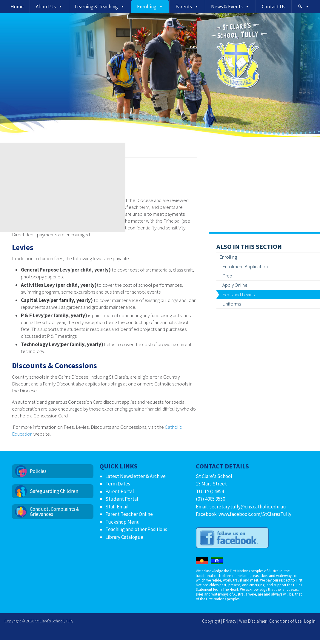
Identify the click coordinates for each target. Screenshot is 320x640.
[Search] (304, 6)
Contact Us (273, 6)
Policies (38, 471)
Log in (310, 621)
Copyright (211, 621)
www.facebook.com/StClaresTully (255, 514)
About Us (46, 6)
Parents (184, 6)
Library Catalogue (124, 537)
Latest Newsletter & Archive (135, 476)
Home (17, 6)
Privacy (229, 621)
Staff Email (117, 506)
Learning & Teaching (96, 6)
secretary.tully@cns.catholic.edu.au (248, 506)
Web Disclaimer (253, 621)
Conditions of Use (285, 621)
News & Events (227, 6)
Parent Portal (119, 491)
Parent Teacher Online (129, 514)
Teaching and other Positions (136, 529)
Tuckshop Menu (122, 522)
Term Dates (117, 483)
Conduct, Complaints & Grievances (54, 511)
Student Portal (121, 499)
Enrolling (146, 6)
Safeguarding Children (54, 491)
